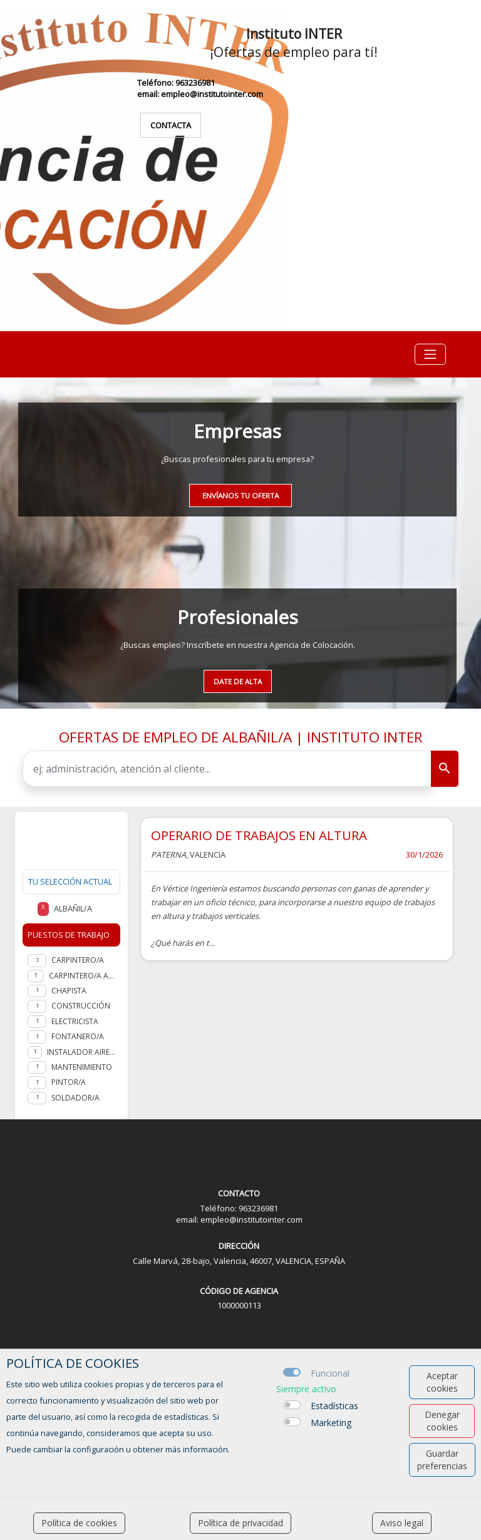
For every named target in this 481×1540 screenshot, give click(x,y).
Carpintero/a (77, 960)
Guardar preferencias (442, 1459)
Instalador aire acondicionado (81, 1052)
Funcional (330, 1373)
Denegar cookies (442, 1421)
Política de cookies (79, 1523)
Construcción (80, 1005)
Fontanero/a (77, 1036)
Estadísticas (334, 1406)
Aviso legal (401, 1523)
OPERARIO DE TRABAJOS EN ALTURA (259, 835)
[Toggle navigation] (430, 354)
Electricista (74, 1021)
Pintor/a (68, 1082)
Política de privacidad (240, 1523)
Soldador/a (75, 1097)
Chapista (68, 990)
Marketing (331, 1423)
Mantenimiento (81, 1067)
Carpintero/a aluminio (82, 975)
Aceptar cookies (442, 1382)
